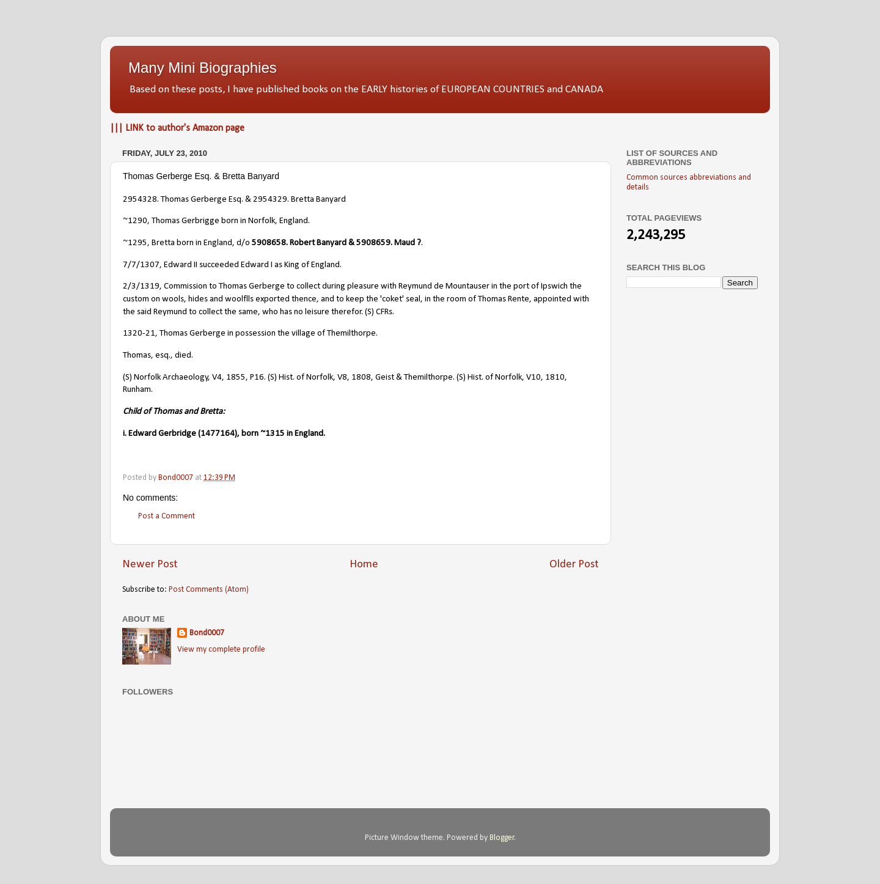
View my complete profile (221, 650)
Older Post (574, 564)
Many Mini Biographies (202, 67)
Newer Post (150, 564)
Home (364, 564)
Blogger (502, 838)
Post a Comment (166, 516)
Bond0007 (206, 633)
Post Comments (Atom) (209, 590)
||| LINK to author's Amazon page (177, 128)
